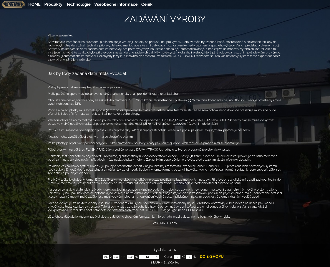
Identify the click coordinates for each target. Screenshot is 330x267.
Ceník (146, 4)
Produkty (53, 4)
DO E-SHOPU (212, 256)
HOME (34, 4)
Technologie (78, 4)
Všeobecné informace (116, 4)
